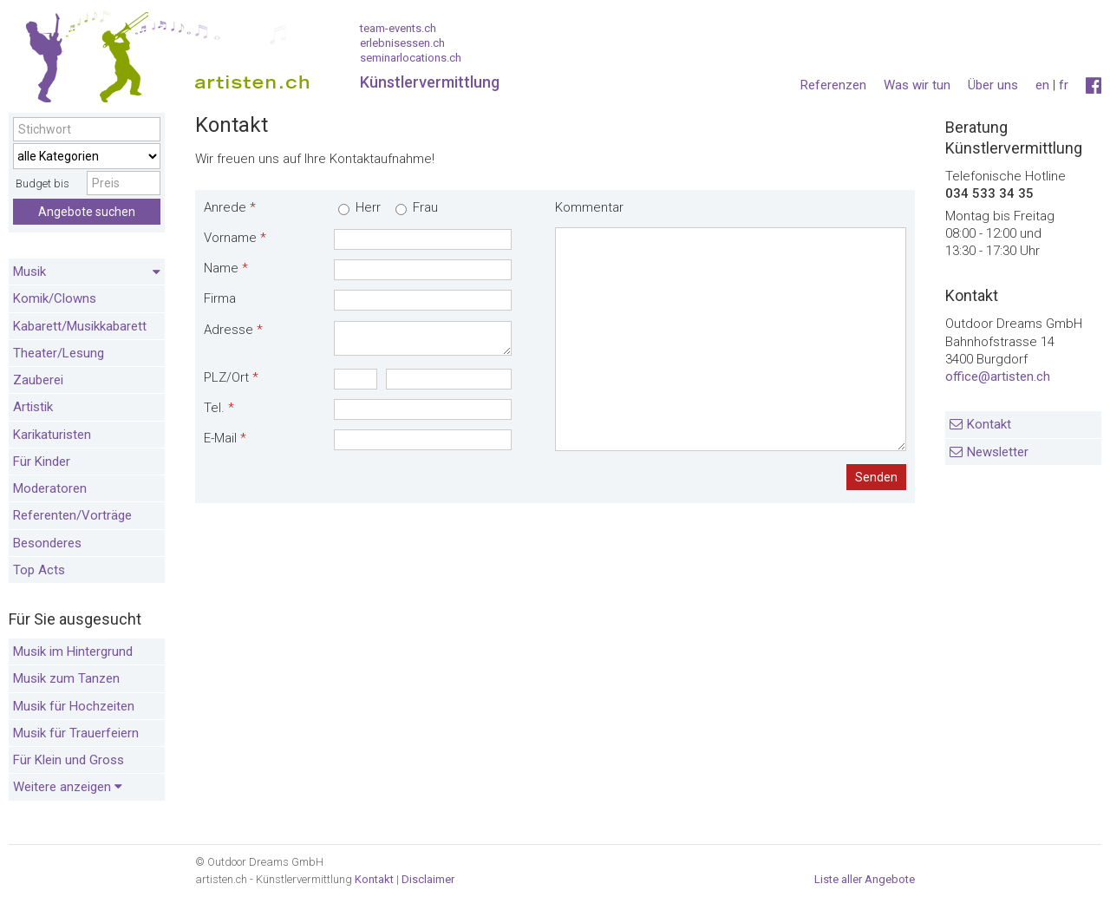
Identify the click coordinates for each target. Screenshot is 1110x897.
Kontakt (989, 424)
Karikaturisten (52, 434)
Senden (876, 477)
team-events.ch (398, 28)
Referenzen (833, 85)
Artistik (33, 407)
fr (1063, 85)
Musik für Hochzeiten (73, 706)
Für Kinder (41, 461)
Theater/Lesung (58, 353)
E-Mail (225, 438)
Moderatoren (50, 488)
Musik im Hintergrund (73, 651)
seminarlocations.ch (410, 57)
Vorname (235, 238)
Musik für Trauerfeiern (76, 733)
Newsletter (997, 452)
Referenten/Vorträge (72, 515)
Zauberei (38, 380)
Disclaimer (428, 879)
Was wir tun (917, 85)
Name (226, 268)
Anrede (230, 207)
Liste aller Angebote (864, 879)
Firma (220, 298)
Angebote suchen (86, 212)
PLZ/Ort (231, 377)
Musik (86, 272)
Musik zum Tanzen (66, 678)
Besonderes (47, 543)
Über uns (993, 85)
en (1042, 85)
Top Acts (39, 570)
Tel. (219, 408)
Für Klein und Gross (68, 760)
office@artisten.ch (997, 376)
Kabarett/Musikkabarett (80, 326)
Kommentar (589, 207)
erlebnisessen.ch (402, 42)
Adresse (233, 329)
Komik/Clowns (54, 298)
